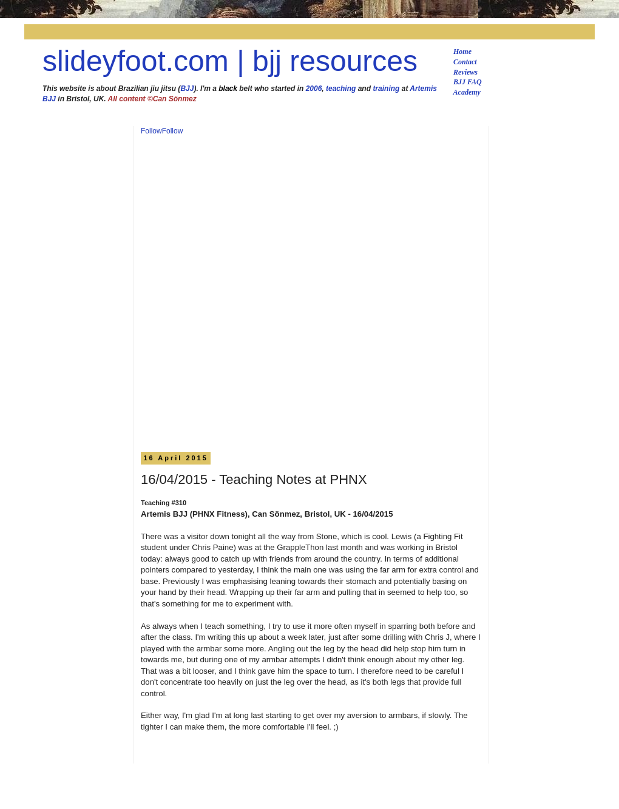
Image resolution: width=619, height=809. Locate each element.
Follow (151, 131)
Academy (467, 92)
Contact (465, 62)
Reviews (465, 72)
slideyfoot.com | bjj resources (230, 61)
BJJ (187, 88)
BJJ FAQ (467, 82)
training (386, 88)
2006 (314, 88)
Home (462, 51)
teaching (341, 88)
